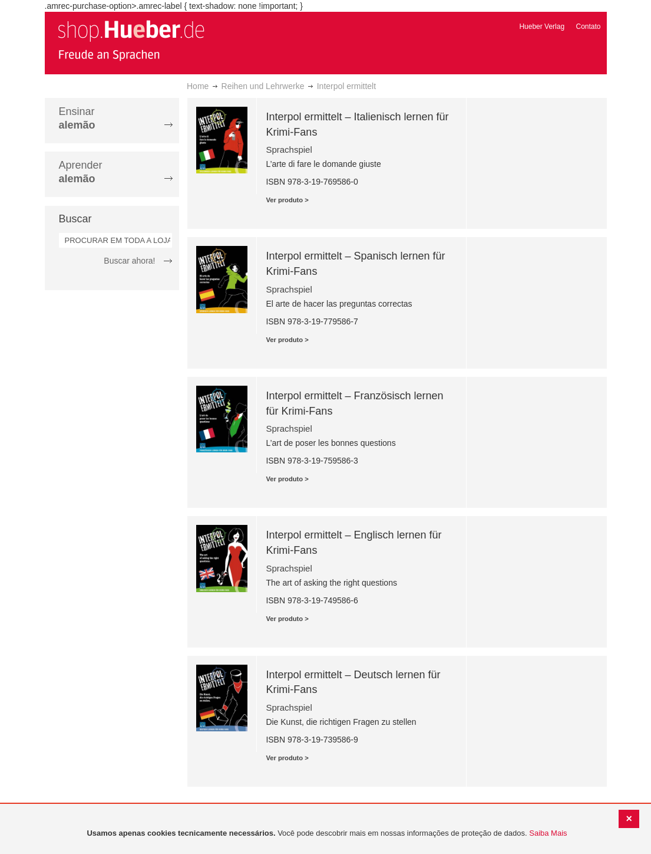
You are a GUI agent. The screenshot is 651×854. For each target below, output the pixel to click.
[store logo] (130, 40)
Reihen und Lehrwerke (263, 86)
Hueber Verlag (541, 26)
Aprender (81, 172)
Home (198, 86)
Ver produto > (287, 199)
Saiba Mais (548, 833)
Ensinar (77, 118)
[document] (327, 833)
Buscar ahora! (129, 260)
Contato (588, 26)
